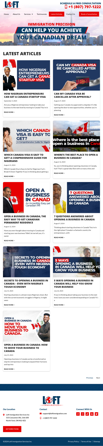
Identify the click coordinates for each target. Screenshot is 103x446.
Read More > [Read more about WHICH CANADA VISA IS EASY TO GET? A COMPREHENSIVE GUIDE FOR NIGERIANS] (9, 176)
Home (6, 14)
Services (28, 14)
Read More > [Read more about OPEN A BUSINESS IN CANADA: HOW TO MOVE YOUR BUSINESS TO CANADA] (9, 369)
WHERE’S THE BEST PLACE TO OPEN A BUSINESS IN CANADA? (76, 156)
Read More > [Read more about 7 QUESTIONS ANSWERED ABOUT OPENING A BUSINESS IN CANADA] (59, 237)
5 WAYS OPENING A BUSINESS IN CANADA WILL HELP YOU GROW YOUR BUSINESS (73, 283)
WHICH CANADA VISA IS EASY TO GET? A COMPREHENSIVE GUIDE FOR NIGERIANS (25, 158)
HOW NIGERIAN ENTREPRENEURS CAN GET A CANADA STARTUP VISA (25, 95)
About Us (16, 14)
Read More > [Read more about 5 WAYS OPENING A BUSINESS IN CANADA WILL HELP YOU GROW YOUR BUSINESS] (59, 305)
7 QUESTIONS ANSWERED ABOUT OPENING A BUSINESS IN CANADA (74, 218)
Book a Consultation (89, 14)
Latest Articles (56, 14)
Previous (89, 378)
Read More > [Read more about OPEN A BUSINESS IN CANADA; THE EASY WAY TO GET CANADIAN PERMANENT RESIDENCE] (9, 240)
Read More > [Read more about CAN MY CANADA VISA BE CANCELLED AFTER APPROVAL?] (59, 115)
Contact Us (70, 14)
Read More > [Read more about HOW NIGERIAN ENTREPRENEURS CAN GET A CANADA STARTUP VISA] (9, 112)
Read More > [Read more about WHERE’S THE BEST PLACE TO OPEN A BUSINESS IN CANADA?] (59, 173)
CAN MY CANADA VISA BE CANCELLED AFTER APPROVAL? (72, 95)
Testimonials (42, 14)
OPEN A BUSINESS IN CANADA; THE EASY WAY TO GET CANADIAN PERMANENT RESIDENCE (25, 219)
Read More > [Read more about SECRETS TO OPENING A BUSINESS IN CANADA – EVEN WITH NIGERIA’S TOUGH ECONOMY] (9, 305)
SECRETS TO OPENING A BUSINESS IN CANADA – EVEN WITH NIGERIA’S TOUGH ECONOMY (26, 283)
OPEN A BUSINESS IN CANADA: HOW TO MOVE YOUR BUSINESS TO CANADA (26, 348)
